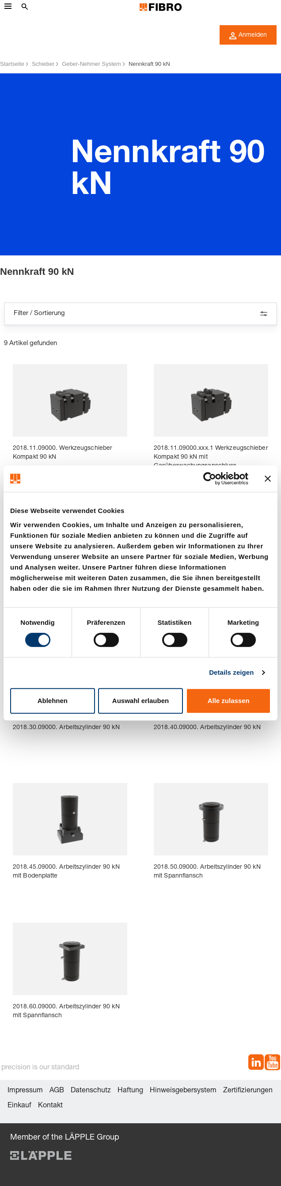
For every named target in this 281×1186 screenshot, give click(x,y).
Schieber (43, 64)
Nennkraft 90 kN (149, 64)
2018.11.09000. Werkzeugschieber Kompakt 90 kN (62, 452)
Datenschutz (91, 1091)
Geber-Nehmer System (91, 64)
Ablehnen (53, 700)
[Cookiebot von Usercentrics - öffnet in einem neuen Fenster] (209, 478)
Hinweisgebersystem (183, 1091)
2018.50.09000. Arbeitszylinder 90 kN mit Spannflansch (207, 871)
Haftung (130, 1091)
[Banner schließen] (268, 478)
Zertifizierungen (248, 1091)
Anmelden (248, 35)
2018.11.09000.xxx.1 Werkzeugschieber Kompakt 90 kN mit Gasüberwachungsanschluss (211, 457)
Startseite (12, 64)
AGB (56, 1091)
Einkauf (19, 1106)
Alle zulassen (229, 700)
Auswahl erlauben (140, 700)
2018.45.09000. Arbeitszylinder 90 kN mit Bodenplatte (66, 871)
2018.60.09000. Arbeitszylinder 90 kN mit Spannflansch (66, 1011)
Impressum (25, 1091)
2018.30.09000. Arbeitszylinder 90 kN (66, 728)
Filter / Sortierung (140, 313)
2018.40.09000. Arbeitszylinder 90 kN (207, 728)
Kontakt (50, 1106)
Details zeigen (231, 672)
